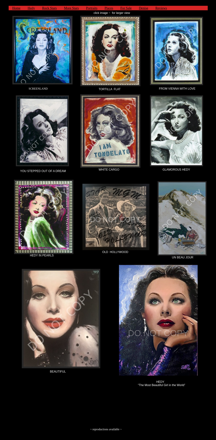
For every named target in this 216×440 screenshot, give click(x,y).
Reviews (161, 8)
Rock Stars (49, 8)
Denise (143, 8)
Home (16, 8)
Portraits (91, 8)
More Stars (71, 8)
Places (109, 8)
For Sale (126, 8)
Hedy (31, 8)
